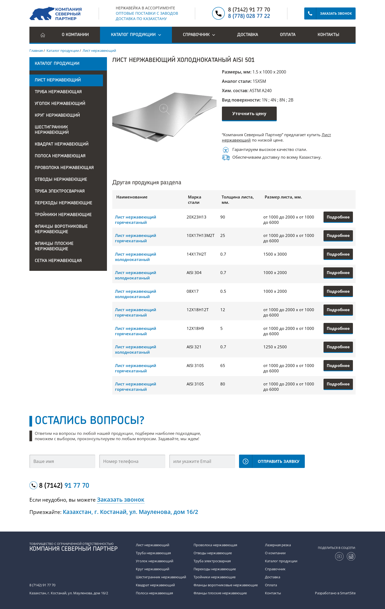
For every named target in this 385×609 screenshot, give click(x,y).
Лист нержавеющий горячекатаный (135, 219)
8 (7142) (64, 486)
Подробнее (338, 217)
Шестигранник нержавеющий (52, 130)
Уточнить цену (249, 113)
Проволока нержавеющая (64, 168)
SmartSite (348, 593)
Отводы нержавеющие (61, 180)
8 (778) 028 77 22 (249, 16)
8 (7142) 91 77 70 (249, 10)
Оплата (287, 35)
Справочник (275, 569)
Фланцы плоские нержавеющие (54, 246)
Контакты (328, 35)
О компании (75, 35)
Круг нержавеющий (57, 116)
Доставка (247, 35)
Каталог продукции (281, 561)
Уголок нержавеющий (60, 104)
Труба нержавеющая (58, 92)
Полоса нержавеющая (60, 156)
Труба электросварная (60, 191)
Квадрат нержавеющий (61, 144)
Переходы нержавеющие (63, 203)
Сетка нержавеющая (58, 261)
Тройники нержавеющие (63, 215)
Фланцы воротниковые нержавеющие (61, 229)
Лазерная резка (278, 544)
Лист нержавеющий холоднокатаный (135, 256)
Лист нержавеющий (58, 80)
